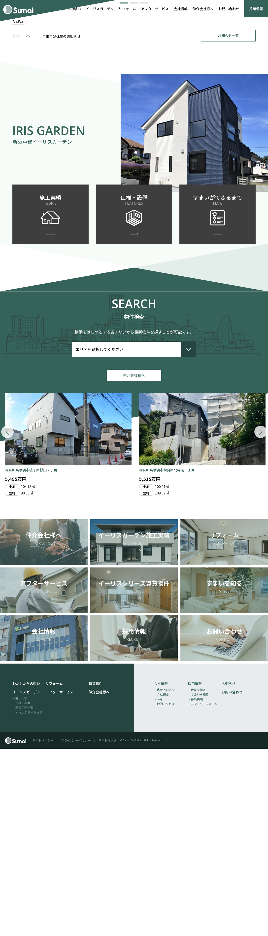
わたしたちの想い (67, 8)
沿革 (160, 886)
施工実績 (21, 885)
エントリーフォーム (204, 891)
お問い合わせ (228, 8)
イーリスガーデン (100, 8)
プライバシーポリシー (76, 927)
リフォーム (127, 8)
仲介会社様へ (203, 8)
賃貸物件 (95, 870)
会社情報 (181, 8)
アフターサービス (155, 8)
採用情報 (256, 8)
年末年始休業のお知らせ (61, 219)
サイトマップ (107, 927)
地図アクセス (165, 891)
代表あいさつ (166, 877)
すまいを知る (200, 881)
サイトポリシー (43, 927)
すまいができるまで (28, 900)
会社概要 (163, 881)
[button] (124, 184)
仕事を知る (198, 877)
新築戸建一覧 (24, 895)
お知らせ (228, 870)
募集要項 (197, 886)
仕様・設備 (22, 890)
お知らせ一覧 (228, 219)
